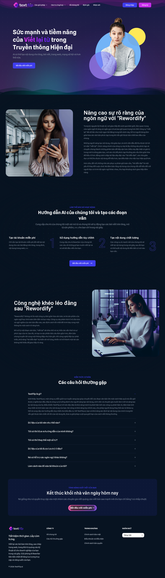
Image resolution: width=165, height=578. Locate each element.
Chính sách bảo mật (92, 534)
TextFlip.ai (19, 567)
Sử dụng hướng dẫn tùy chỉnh (77, 237)
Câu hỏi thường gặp (54, 539)
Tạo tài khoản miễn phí (22, 237)
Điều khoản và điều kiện (94, 539)
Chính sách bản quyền (93, 543)
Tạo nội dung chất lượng (124, 237)
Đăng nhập (130, 5)
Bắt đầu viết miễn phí (24, 66)
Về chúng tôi (51, 534)
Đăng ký (145, 5)
